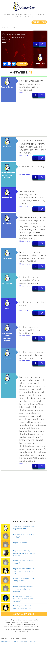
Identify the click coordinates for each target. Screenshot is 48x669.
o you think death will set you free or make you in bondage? (23, 589)
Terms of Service (18, 642)
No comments (24, 92)
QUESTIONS (9, 14)
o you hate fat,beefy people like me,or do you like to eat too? (24, 553)
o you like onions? (20, 543)
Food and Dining (9, 28)
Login (18, 17)
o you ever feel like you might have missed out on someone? (23, 598)
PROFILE (40, 14)
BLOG (31, 14)
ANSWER (22, 64)
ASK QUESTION (39, 22)
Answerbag (5, 642)
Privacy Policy (31, 642)
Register (27, 17)
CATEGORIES (21, 14)
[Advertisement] (23, 119)
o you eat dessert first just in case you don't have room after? (24, 571)
